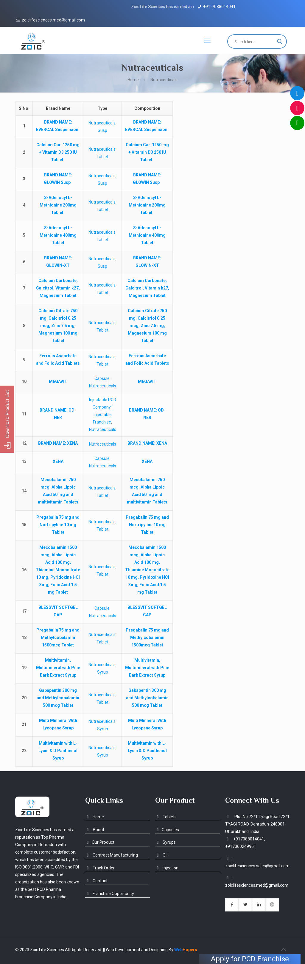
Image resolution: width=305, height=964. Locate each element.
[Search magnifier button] (280, 41)
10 (24, 381)
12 (24, 443)
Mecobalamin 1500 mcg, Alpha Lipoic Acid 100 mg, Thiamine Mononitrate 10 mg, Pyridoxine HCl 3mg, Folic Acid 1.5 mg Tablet (58, 570)
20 (24, 697)
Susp (102, 130)
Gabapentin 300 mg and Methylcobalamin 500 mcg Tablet (58, 698)
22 (24, 750)
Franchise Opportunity (109, 893)
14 (24, 491)
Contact (96, 880)
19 (24, 667)
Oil (161, 855)
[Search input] (254, 41)
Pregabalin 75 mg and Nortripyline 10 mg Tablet (58, 525)
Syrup (102, 672)
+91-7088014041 (219, 6)
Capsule (102, 378)
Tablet (102, 156)
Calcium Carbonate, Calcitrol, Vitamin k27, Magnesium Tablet (58, 288)
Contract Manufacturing (111, 855)
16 (24, 569)
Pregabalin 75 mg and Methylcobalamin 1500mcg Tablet (58, 637)
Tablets (166, 816)
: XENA (58, 443)
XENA (58, 461)
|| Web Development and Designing (135, 949)
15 (24, 524)
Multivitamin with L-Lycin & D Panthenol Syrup (57, 750)
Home (133, 79)
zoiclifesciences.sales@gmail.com (257, 865)
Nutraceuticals (102, 123)
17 (24, 611)
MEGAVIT (58, 381)
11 (24, 414)
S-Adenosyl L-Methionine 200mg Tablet (58, 205)
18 (24, 637)
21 (24, 724)
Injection (166, 868)
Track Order (100, 868)
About (94, 829)
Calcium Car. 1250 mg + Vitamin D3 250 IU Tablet (58, 152)
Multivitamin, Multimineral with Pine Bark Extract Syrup (58, 667)
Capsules (167, 829)
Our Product (99, 842)
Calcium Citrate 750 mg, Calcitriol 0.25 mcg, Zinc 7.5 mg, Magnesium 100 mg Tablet (57, 325)
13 (24, 461)
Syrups (165, 842)
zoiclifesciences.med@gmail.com (53, 20)
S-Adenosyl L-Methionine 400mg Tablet (58, 235)
